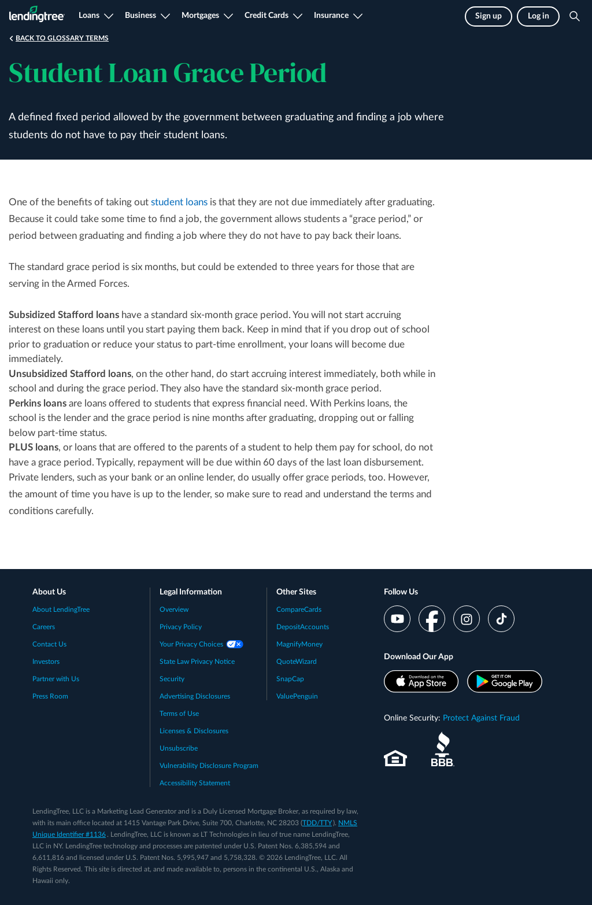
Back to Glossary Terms (62, 38)
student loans (179, 202)
